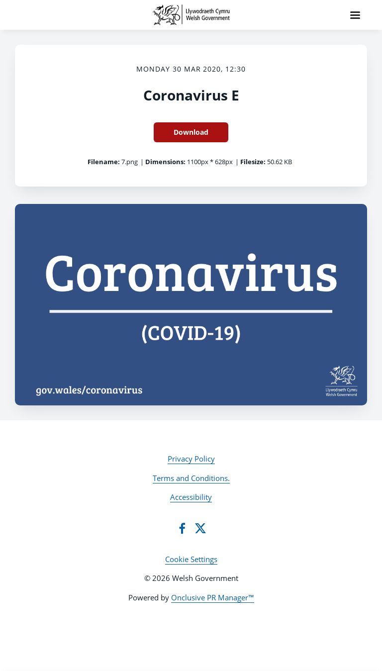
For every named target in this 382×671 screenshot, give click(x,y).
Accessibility (191, 497)
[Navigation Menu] (355, 14)
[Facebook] (182, 528)
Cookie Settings (191, 559)
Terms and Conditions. (191, 478)
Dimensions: (165, 161)
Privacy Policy (191, 459)
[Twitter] (200, 528)
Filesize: (253, 161)
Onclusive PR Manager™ (212, 597)
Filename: (104, 161)
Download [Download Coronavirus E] (191, 132)
